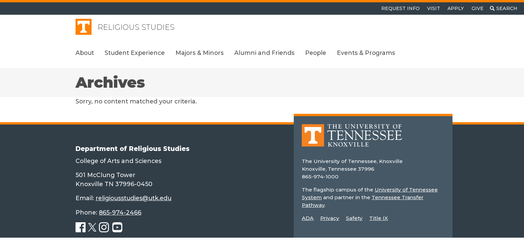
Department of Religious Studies (132, 149)
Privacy (329, 218)
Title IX (378, 218)
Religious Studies (136, 27)
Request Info (400, 8)
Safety (354, 218)
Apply (455, 8)
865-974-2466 (120, 212)
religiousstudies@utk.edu (133, 198)
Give (478, 8)
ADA (307, 218)
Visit (433, 8)
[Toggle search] (503, 8)
